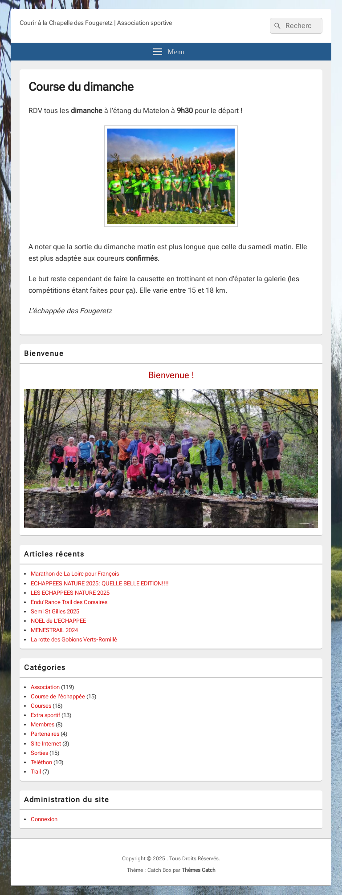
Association (45, 687)
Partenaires (45, 733)
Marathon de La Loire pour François (75, 573)
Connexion (44, 819)
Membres (42, 724)
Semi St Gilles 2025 (55, 611)
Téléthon (41, 762)
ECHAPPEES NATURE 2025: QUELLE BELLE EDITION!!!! (100, 583)
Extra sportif (45, 715)
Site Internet (46, 743)
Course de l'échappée (58, 696)
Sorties (39, 753)
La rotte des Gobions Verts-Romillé (74, 639)
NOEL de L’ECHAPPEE (58, 620)
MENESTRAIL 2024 (54, 630)
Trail (36, 771)
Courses (41, 705)
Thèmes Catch (199, 870)
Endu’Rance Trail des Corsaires (69, 602)
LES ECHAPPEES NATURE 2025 (70, 592)
